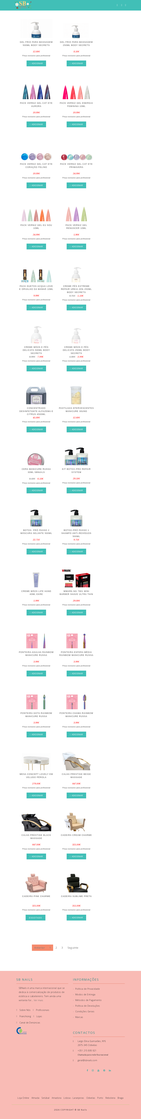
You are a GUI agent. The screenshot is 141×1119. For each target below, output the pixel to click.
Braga (121, 1097)
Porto (100, 1097)
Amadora (57, 1097)
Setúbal (45, 1097)
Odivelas (91, 1097)
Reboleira (110, 1097)
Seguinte (73, 947)
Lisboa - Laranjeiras (74, 1097)
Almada (35, 1097)
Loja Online (23, 1097)
